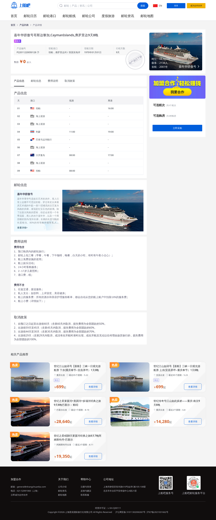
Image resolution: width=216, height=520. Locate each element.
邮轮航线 (69, 16)
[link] (13, 25)
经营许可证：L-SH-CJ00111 (108, 508)
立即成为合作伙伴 (19, 494)
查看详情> (22, 227)
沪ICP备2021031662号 (157, 512)
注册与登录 (86, 486)
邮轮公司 (88, 16)
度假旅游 (108, 16)
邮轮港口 (49, 16)
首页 (14, 16)
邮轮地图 (147, 16)
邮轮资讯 (127, 16)
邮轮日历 (30, 16)
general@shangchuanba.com (31, 486)
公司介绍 (62, 486)
